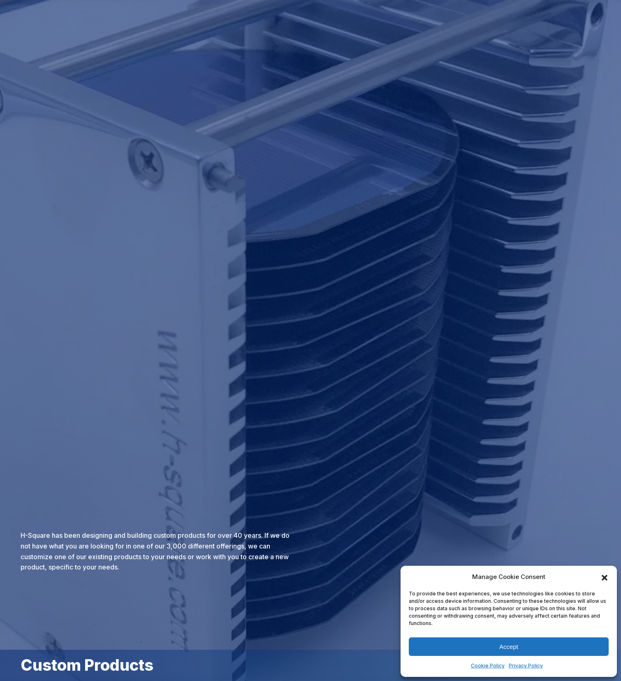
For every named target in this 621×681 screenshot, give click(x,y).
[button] (604, 577)
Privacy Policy (526, 665)
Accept (508, 646)
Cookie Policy (488, 665)
